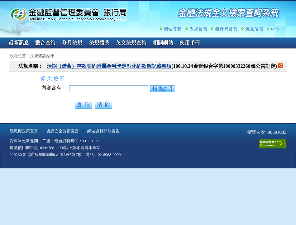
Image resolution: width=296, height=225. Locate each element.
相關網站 (163, 43)
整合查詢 (45, 43)
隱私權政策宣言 (24, 131)
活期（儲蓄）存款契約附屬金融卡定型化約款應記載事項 (109, 66)
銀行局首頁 (226, 29)
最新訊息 (18, 43)
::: (2, 39)
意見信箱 (254, 29)
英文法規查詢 (131, 43)
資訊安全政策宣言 (62, 131)
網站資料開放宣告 (103, 131)
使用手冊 (190, 43)
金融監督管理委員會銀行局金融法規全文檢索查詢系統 (69, 14)
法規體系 (99, 43)
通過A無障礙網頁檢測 (272, 143)
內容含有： (53, 87)
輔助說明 (162, 88)
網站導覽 (173, 29)
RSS (275, 29)
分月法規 (72, 43)
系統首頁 (199, 29)
